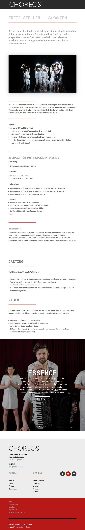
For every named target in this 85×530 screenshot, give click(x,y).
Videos (11, 480)
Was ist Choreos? (39, 480)
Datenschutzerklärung (17, 512)
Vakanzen (36, 489)
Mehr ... (42, 399)
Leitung (35, 486)
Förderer (36, 492)
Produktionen (14, 504)
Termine (12, 507)
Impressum (13, 510)
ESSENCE (42, 373)
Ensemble (36, 483)
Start (10, 502)
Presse (11, 486)
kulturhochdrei (24, 527)
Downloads (13, 489)
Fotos (11, 483)
